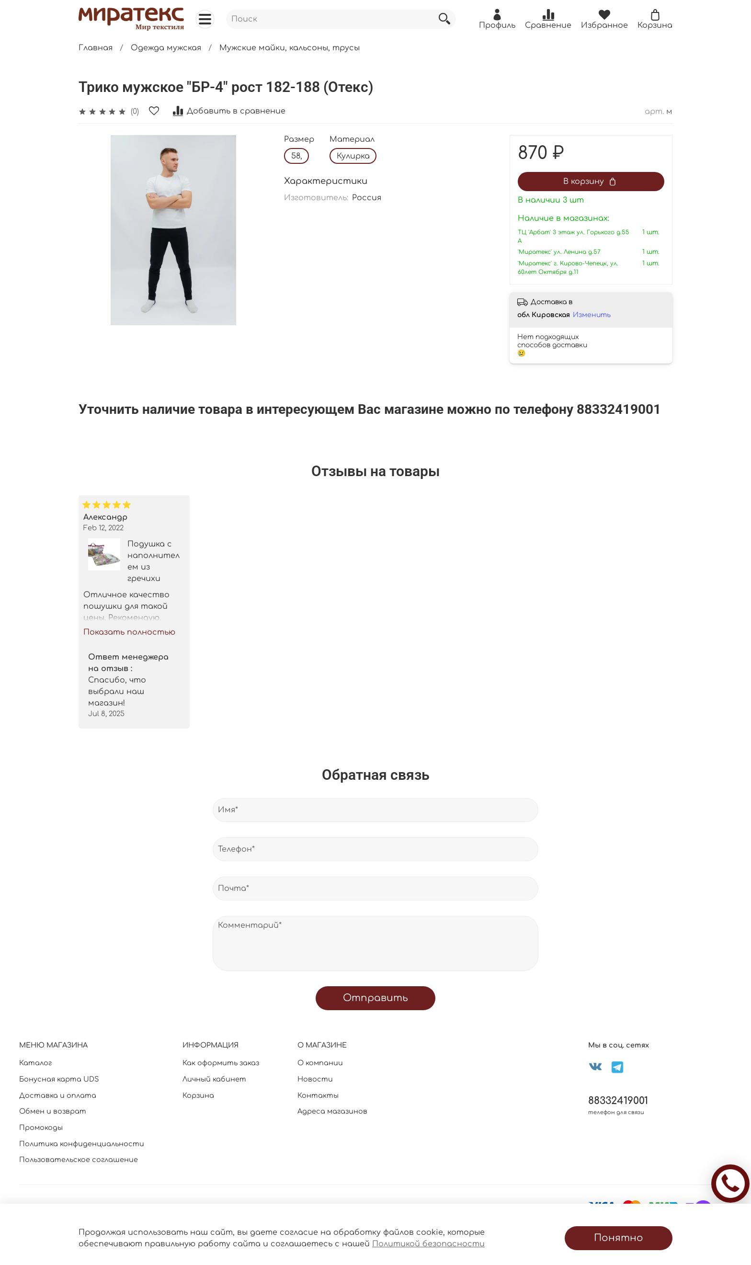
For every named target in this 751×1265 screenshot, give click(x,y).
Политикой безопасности (428, 1244)
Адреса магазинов (332, 1111)
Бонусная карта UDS (59, 1079)
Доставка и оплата (57, 1095)
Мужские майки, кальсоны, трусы (289, 48)
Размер (299, 139)
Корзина (198, 1095)
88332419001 (618, 1100)
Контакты (318, 1095)
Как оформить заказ (220, 1063)
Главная (96, 48)
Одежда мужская (166, 48)
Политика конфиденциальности (81, 1144)
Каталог (35, 1063)
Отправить (375, 997)
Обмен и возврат (52, 1111)
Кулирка (353, 156)
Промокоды (41, 1127)
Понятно (618, 1237)
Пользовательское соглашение (78, 1159)
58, (296, 156)
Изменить (592, 315)
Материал (352, 139)
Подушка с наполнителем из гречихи (153, 561)
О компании (320, 1063)
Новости (315, 1079)
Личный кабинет (214, 1079)
